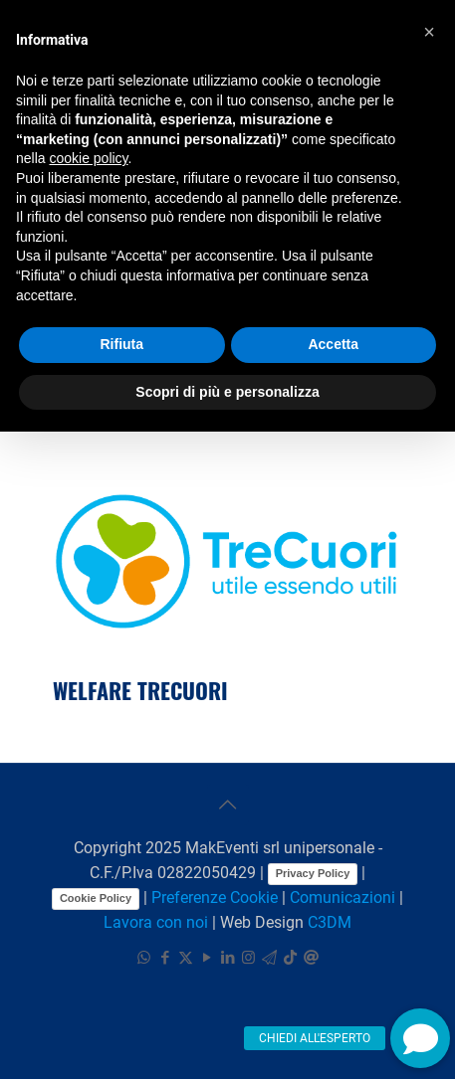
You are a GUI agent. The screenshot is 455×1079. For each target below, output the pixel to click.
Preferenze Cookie (214, 897)
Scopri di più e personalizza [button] (227, 392)
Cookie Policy (95, 898)
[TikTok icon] (290, 958)
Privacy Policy (313, 873)
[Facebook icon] (164, 958)
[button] (420, 1038)
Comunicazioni (342, 897)
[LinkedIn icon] (227, 958)
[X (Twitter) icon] (185, 958)
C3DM (329, 922)
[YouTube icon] (206, 958)
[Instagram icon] (248, 958)
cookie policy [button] (88, 158)
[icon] (269, 958)
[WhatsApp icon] (143, 958)
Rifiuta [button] (121, 344)
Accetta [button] (333, 344)
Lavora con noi (156, 922)
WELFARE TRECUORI (140, 690)
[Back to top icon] (228, 804)
